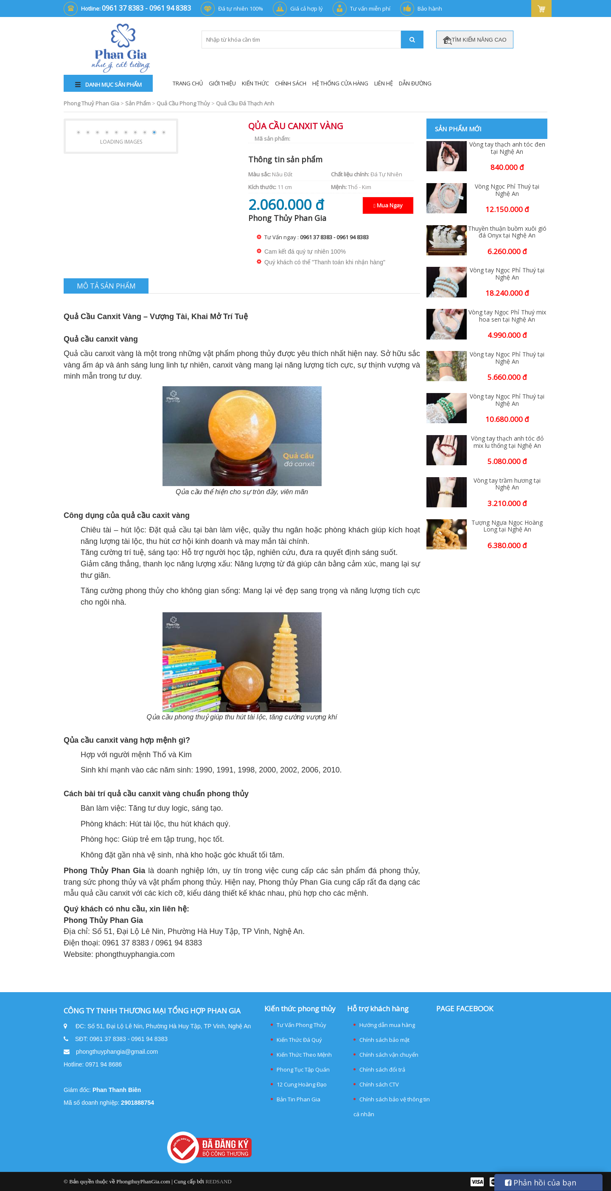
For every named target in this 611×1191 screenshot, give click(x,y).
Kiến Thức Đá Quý (299, 1040)
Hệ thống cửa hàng (340, 83)
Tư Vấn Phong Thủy (301, 1025)
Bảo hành (430, 8)
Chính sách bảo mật (384, 1040)
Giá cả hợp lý (306, 8)
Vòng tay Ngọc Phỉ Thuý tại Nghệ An (507, 274)
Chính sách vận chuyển (388, 1054)
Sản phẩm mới (458, 128)
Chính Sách (290, 83)
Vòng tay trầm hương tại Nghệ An (507, 484)
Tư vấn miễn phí (370, 8)
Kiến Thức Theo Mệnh (304, 1054)
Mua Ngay (388, 205)
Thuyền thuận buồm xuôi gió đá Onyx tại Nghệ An (507, 232)
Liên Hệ (383, 83)
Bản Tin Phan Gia (298, 1099)
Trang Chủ (188, 83)
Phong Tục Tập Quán (303, 1069)
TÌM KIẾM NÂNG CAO (475, 40)
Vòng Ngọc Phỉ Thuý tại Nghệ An (507, 190)
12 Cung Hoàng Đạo (302, 1084)
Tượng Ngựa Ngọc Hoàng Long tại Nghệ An (507, 526)
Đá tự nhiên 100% (240, 8)
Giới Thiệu (222, 83)
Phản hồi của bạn (540, 1182)
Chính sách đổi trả (382, 1069)
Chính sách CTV (379, 1084)
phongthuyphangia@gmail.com (117, 1051)
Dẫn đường (415, 83)
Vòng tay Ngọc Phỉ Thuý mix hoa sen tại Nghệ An (507, 316)
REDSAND (218, 1181)
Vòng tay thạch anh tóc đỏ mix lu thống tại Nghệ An (507, 442)
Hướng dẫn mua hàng (387, 1025)
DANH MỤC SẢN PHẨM (108, 84)
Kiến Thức (255, 83)
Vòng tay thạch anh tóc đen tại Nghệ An (507, 148)
